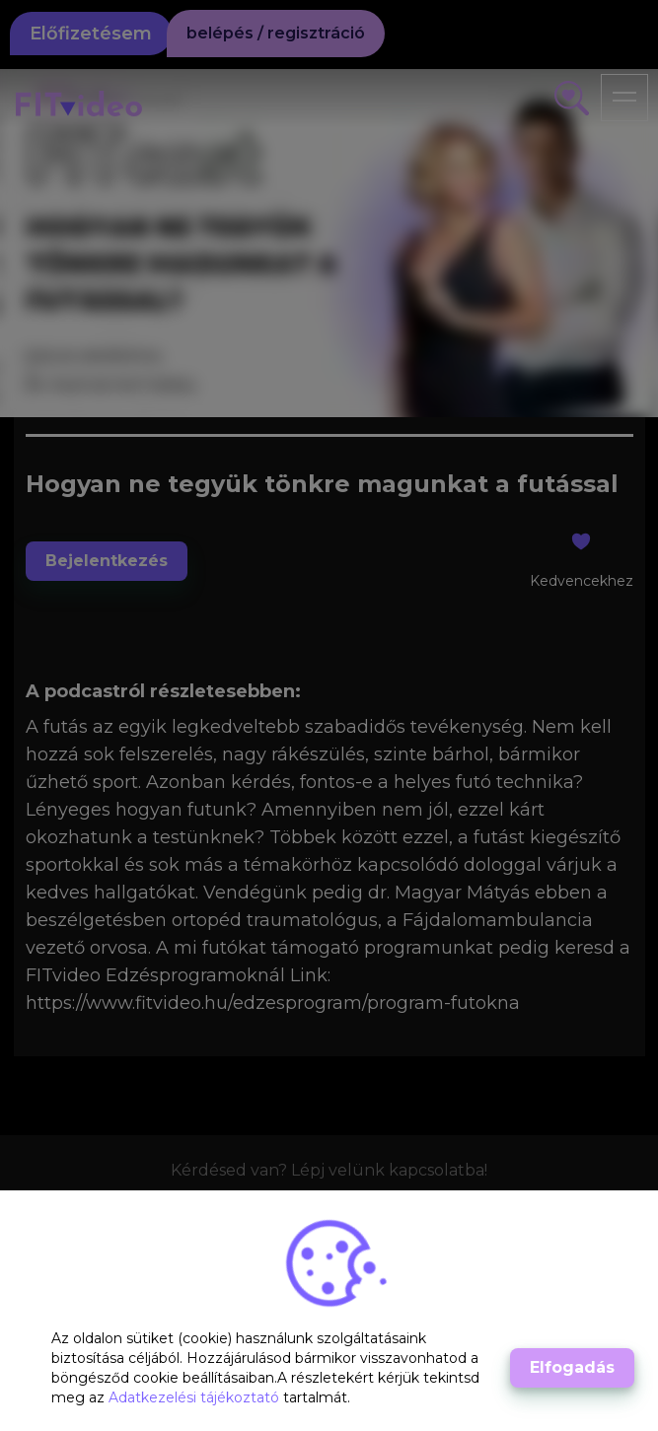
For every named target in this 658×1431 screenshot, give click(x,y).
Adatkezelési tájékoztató (196, 1397)
